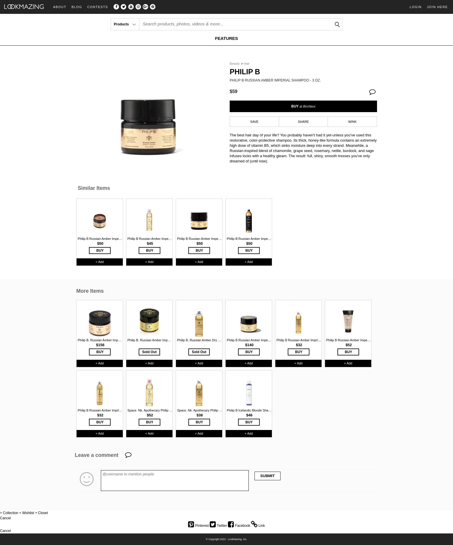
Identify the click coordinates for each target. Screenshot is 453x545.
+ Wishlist (26, 513)
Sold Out (149, 352)
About (59, 7)
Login (416, 7)
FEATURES (226, 38)
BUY (303, 106)
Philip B (245, 71)
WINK (352, 121)
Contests (97, 7)
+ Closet (41, 513)
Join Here (437, 7)
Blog (76, 7)
